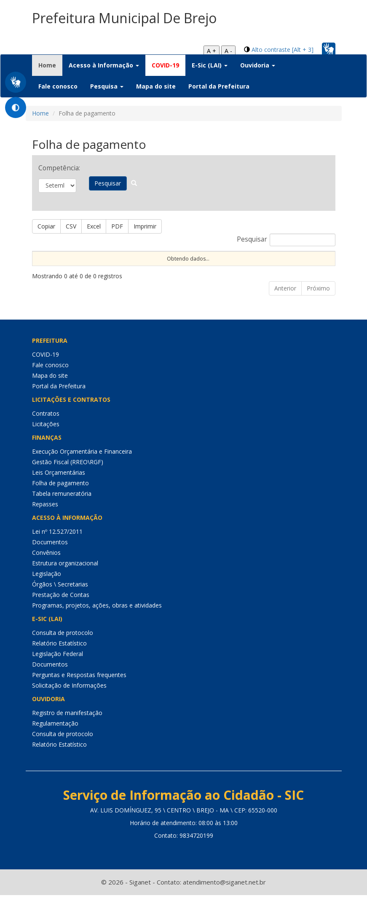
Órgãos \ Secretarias (60, 606)
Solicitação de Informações (69, 707)
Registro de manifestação (67, 735)
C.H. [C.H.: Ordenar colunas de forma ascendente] (227, 265)
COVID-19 (165, 65)
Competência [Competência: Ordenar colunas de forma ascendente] (303, 265)
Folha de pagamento (60, 505)
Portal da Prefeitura (218, 86)
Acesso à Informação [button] (104, 65)
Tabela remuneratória (61, 515)
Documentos (50, 564)
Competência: (57, 168)
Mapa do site (156, 86)
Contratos (45, 435)
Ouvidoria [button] (257, 65)
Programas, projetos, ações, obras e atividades (97, 627)
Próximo (318, 310)
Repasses (45, 526)
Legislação (46, 596)
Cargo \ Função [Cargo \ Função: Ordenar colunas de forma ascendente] (259, 262)
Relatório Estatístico (59, 665)
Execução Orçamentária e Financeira (82, 473)
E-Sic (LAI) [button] (210, 65)
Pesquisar (110, 183)
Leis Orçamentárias (58, 494)
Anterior (285, 310)
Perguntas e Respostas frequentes (79, 697)
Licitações (45, 446)
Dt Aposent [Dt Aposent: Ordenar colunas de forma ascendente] (154, 262)
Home (50, 65)
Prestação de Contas (60, 617)
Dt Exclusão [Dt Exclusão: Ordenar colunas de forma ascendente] (194, 262)
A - (228, 51)
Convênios (46, 574)
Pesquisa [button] (106, 86)
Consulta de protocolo (62, 655)
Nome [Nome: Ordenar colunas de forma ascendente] (44, 265)
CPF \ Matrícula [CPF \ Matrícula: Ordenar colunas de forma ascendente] (81, 262)
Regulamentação (55, 745)
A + (211, 51)
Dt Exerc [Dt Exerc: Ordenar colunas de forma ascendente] (118, 262)
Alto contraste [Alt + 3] (282, 50)
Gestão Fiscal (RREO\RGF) (67, 484)
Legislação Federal (57, 676)
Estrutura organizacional (65, 585)
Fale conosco (58, 86)
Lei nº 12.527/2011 (57, 553)
